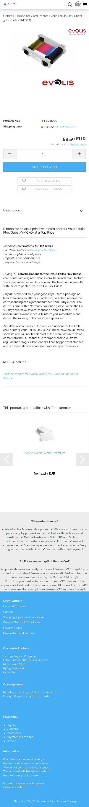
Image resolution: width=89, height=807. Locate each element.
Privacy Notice (12, 627)
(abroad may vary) (65, 126)
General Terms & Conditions (21, 622)
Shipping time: (12, 126)
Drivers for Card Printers (19, 633)
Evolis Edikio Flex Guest (40, 250)
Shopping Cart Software (29, 801)
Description (11, 210)
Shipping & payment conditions (23, 617)
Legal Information (15, 606)
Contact (8, 611)
